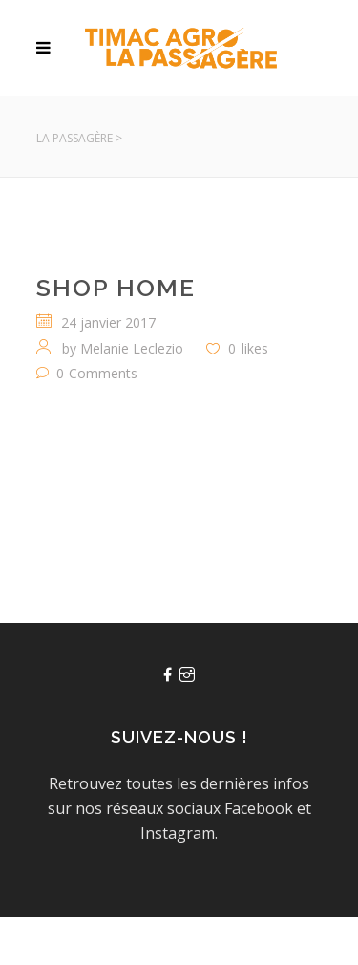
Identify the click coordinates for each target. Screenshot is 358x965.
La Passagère (74, 138)
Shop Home (116, 287)
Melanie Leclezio (131, 348)
